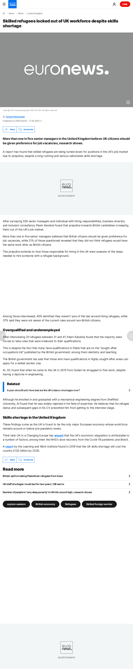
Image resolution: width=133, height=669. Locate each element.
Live (125, 4)
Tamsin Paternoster (15, 116)
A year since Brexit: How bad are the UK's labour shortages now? (43, 390)
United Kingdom (35, 13)
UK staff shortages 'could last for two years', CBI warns (33, 484)
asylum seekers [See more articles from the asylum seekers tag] (16, 504)
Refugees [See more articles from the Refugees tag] (70, 504)
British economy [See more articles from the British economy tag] (45, 504)
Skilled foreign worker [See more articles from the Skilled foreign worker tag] (99, 504)
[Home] (4, 13)
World (20, 13)
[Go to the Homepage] (12, 4)
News (11, 13)
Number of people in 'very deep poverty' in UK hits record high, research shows (47, 492)
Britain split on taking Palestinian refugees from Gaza (33, 475)
